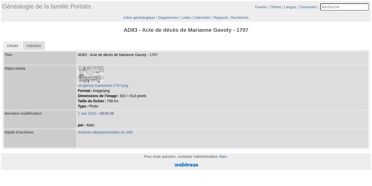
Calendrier (202, 18)
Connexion (307, 7)
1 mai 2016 (87, 113)
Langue (290, 7)
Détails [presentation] (12, 46)
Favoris (261, 7)
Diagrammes (168, 18)
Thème (275, 7)
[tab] (12, 45)
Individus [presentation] (34, 46)
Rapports (220, 18)
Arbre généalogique (139, 18)
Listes (186, 18)
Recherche (240, 18)
